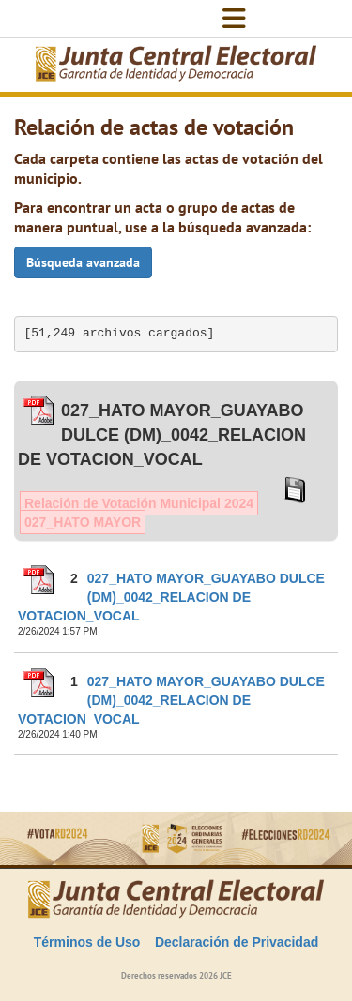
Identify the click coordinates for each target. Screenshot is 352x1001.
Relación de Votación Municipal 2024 (138, 503)
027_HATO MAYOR (82, 522)
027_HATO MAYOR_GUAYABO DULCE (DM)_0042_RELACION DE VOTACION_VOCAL (171, 597)
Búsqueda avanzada (83, 262)
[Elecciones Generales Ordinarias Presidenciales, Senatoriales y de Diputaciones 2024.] (176, 65)
